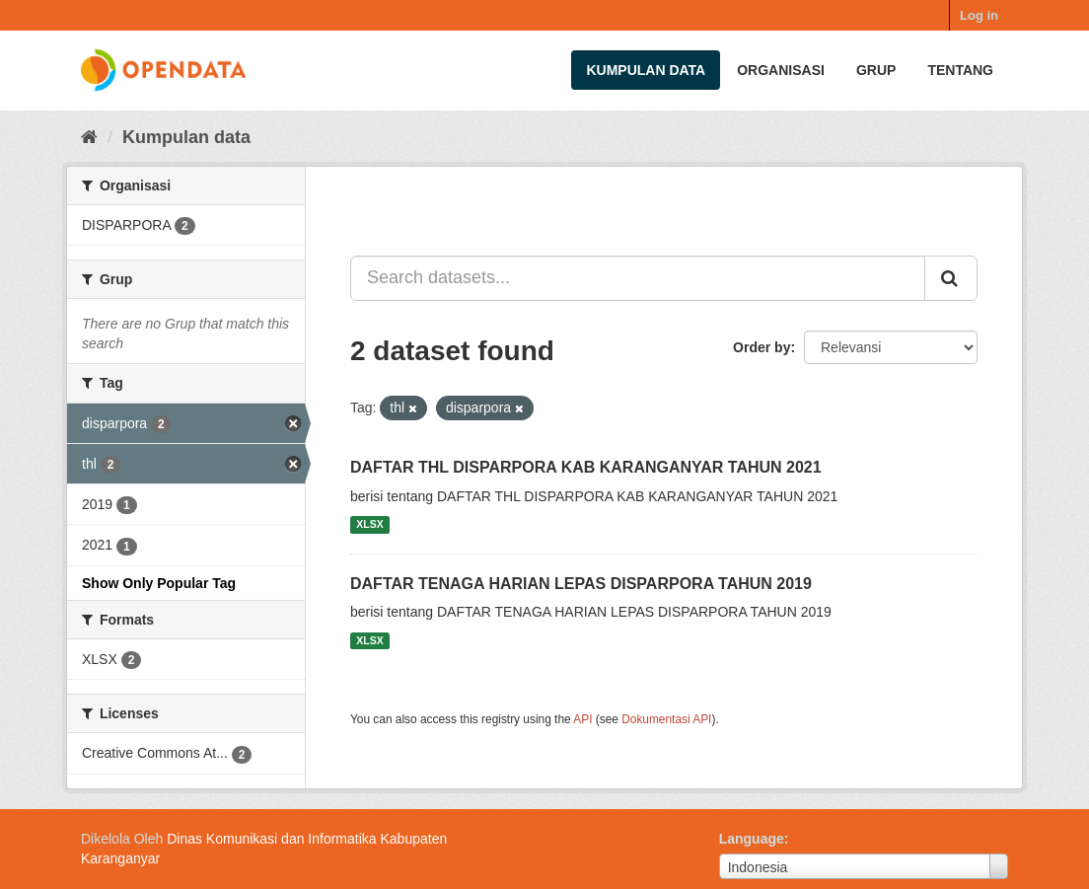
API (582, 719)
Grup (876, 70)
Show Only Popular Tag (159, 583)
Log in (979, 15)
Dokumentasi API (666, 719)
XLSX (369, 525)
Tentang (960, 70)
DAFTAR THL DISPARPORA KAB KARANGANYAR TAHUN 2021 (586, 467)
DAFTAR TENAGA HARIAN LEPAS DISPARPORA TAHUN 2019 (581, 583)
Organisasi (781, 70)
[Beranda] (89, 137)
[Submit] (951, 278)
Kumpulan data (645, 70)
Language (751, 839)
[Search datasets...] (637, 278)
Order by (761, 347)
